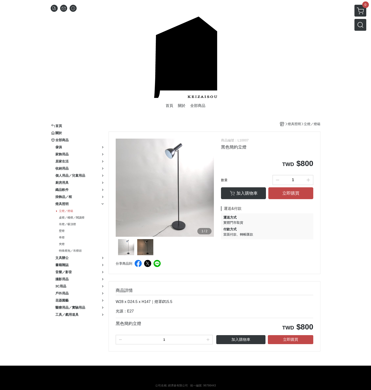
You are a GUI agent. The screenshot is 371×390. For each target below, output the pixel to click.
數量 (224, 180)
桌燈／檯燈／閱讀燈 (71, 217)
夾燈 (62, 244)
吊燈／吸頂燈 (67, 224)
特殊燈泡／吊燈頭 (70, 250)
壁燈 (62, 230)
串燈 (62, 237)
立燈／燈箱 (66, 211)
